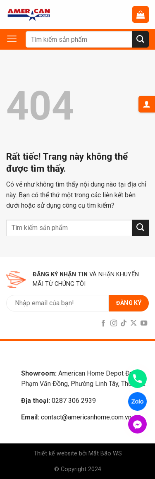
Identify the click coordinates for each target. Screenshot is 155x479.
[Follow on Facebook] (103, 323)
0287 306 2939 (74, 401)
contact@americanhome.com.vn (86, 417)
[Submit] (140, 39)
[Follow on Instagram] (113, 323)
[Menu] (16, 39)
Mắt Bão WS (105, 453)
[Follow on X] (133, 323)
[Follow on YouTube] (144, 323)
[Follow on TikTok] (123, 323)
